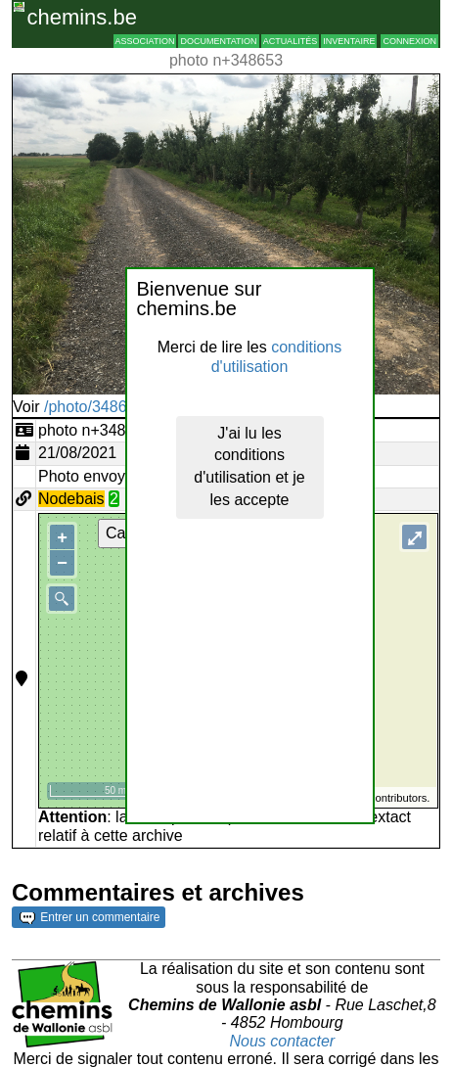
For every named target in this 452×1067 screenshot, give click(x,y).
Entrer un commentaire (89, 917)
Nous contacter (283, 1041)
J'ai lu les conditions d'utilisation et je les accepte (249, 467)
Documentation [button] (218, 41)
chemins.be (81, 17)
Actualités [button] (290, 41)
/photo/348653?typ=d (118, 406)
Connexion (409, 41)
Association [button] (145, 41)
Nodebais (71, 498)
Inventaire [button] (349, 41)
